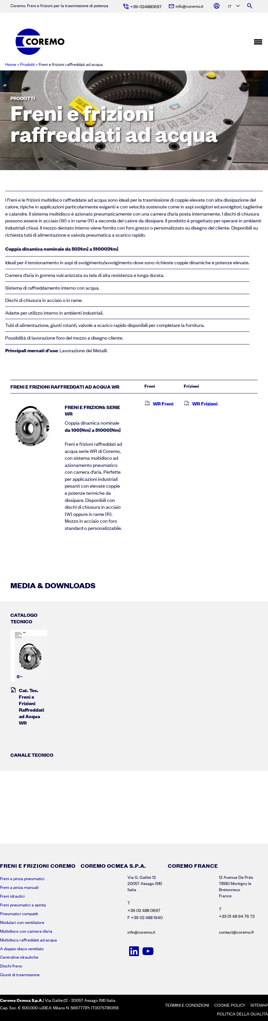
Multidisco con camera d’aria (26, 931)
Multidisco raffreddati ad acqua (28, 940)
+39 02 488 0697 (143, 910)
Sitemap (259, 1005)
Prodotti (27, 64)
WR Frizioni (201, 403)
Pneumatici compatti (19, 913)
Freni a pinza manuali (19, 887)
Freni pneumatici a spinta (23, 905)
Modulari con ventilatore (22, 922)
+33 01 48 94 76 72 (237, 916)
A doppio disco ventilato (22, 949)
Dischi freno (11, 966)
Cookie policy (229, 1005)
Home (10, 64)
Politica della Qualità (242, 1014)
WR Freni (158, 403)
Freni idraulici (12, 896)
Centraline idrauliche (19, 957)
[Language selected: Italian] (233, 7)
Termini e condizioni (187, 1005)
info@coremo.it (141, 932)
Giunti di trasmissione (20, 974)
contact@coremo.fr (236, 932)
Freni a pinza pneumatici (22, 878)
